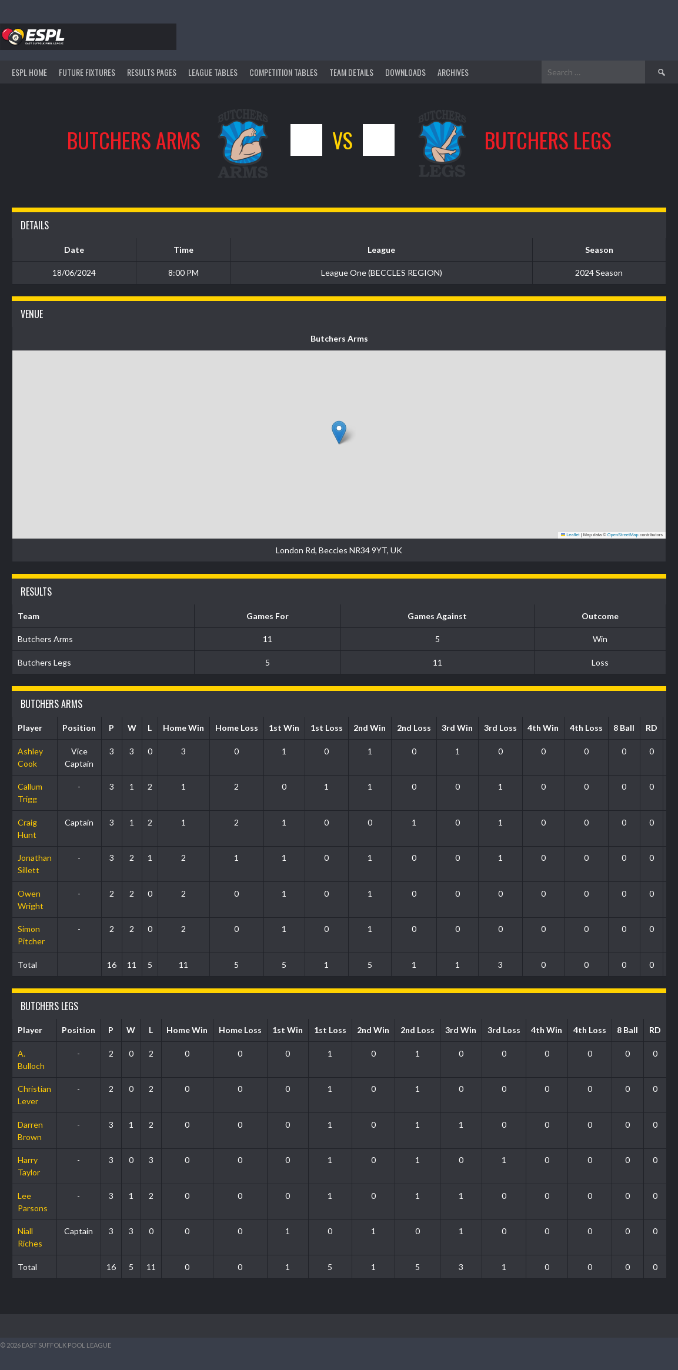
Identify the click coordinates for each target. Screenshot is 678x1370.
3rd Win (457, 728)
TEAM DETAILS (351, 72)
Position (79, 728)
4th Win (543, 728)
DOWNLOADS (405, 72)
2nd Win (369, 728)
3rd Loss (500, 728)
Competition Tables (283, 72)
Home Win (183, 728)
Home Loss (236, 728)
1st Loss (326, 728)
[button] (339, 432)
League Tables (213, 72)
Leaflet (570, 534)
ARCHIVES (453, 72)
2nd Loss (414, 728)
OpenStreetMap (623, 534)
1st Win (284, 728)
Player (30, 728)
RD (651, 728)
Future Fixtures (87, 72)
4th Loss (586, 728)
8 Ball (623, 728)
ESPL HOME (29, 72)
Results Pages (151, 72)
